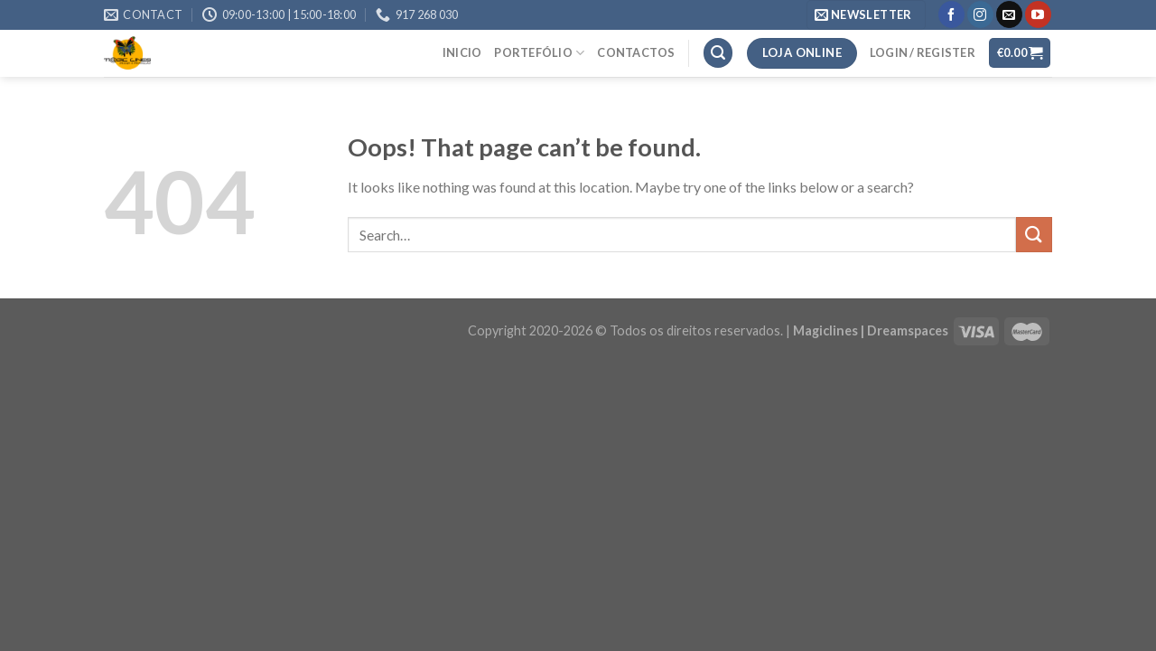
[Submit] (1034, 234)
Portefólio (539, 52)
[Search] (718, 53)
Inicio (462, 52)
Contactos (636, 52)
